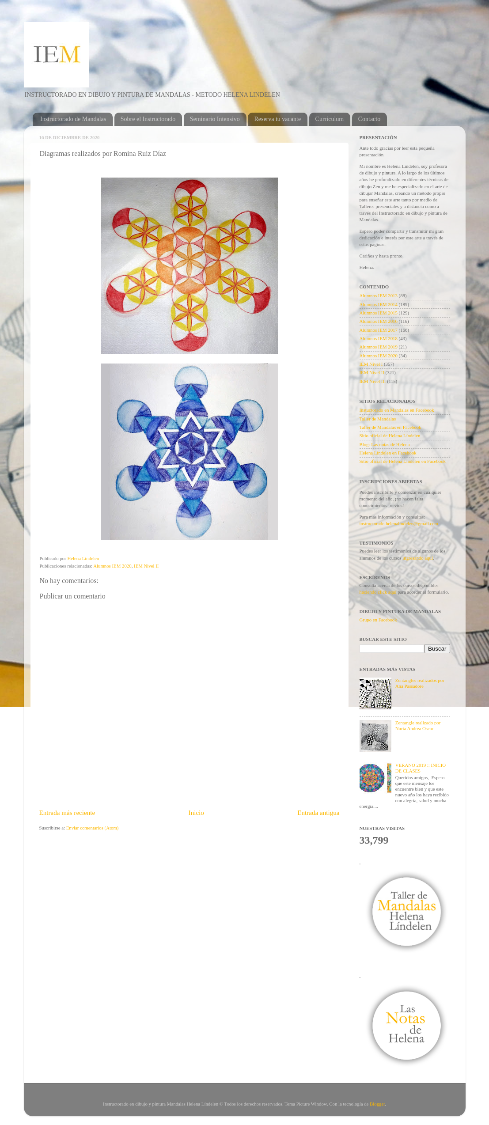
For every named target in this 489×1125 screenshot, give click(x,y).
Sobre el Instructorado (148, 119)
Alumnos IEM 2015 (379, 312)
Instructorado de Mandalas (73, 119)
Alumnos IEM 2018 (379, 338)
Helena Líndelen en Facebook (388, 452)
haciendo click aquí (379, 592)
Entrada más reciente (67, 812)
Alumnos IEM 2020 (112, 565)
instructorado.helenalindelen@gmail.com (399, 523)
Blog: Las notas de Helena (385, 444)
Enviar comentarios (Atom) (92, 827)
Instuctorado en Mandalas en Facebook (397, 410)
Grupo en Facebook (378, 619)
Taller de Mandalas (378, 418)
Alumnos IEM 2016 (379, 321)
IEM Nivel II (146, 565)
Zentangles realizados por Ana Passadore (419, 683)
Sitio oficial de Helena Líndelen (390, 435)
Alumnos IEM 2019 (379, 346)
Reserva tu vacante (277, 119)
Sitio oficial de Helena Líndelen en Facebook (403, 461)
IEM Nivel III (373, 381)
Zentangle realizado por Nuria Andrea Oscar (418, 725)
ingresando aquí (417, 558)
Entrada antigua (318, 812)
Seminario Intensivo (215, 119)
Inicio (196, 812)
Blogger (377, 1103)
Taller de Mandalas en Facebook (390, 427)
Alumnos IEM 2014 (379, 304)
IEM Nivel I (371, 364)
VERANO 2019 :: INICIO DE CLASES (420, 767)
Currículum (329, 119)
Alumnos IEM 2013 (379, 295)
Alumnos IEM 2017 (379, 330)
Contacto (369, 119)
